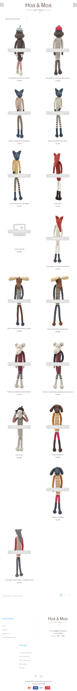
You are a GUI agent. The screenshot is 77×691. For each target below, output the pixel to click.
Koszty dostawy (24, 660)
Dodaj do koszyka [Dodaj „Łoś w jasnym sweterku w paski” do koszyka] (20, 301)
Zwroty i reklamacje (25, 653)
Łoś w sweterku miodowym (58, 329)
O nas (4, 626)
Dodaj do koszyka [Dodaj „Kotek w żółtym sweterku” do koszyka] (20, 175)
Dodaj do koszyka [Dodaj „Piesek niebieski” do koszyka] (58, 489)
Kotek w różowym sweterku (19, 141)
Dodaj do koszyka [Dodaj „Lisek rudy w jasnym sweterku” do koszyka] (58, 238)
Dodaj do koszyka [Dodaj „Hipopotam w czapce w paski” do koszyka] (20, 50)
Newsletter (23, 664)
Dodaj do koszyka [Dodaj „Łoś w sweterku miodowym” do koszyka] (58, 301)
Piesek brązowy (58, 455)
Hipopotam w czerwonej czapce (58, 78)
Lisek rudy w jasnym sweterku (57, 266)
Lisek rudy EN (19, 249)
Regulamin (5, 633)
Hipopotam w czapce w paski (19, 78)
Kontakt (22, 668)
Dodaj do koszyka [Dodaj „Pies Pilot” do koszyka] (20, 427)
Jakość (4, 630)
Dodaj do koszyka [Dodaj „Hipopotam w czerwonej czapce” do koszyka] (58, 50)
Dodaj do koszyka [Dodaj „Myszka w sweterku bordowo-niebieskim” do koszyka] (58, 364)
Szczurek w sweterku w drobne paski (19, 580)
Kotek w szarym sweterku (57, 141)
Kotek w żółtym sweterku (19, 204)
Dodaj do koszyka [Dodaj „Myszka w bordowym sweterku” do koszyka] (20, 364)
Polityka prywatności (9, 637)
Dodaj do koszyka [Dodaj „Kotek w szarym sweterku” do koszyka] (58, 113)
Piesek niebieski (58, 517)
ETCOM (42, 684)
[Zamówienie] (15, 19)
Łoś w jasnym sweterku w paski (19, 328)
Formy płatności (24, 656)
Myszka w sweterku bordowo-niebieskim (57, 392)
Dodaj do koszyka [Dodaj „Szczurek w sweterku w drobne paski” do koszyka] (20, 552)
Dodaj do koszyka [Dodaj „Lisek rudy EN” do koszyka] (20, 231)
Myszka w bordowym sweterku (19, 392)
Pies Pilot (19, 455)
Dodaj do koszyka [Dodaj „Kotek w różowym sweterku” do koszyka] (20, 113)
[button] (2, 5)
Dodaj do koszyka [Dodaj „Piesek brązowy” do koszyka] (58, 426)
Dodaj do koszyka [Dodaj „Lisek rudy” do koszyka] (58, 175)
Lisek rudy (58, 204)
